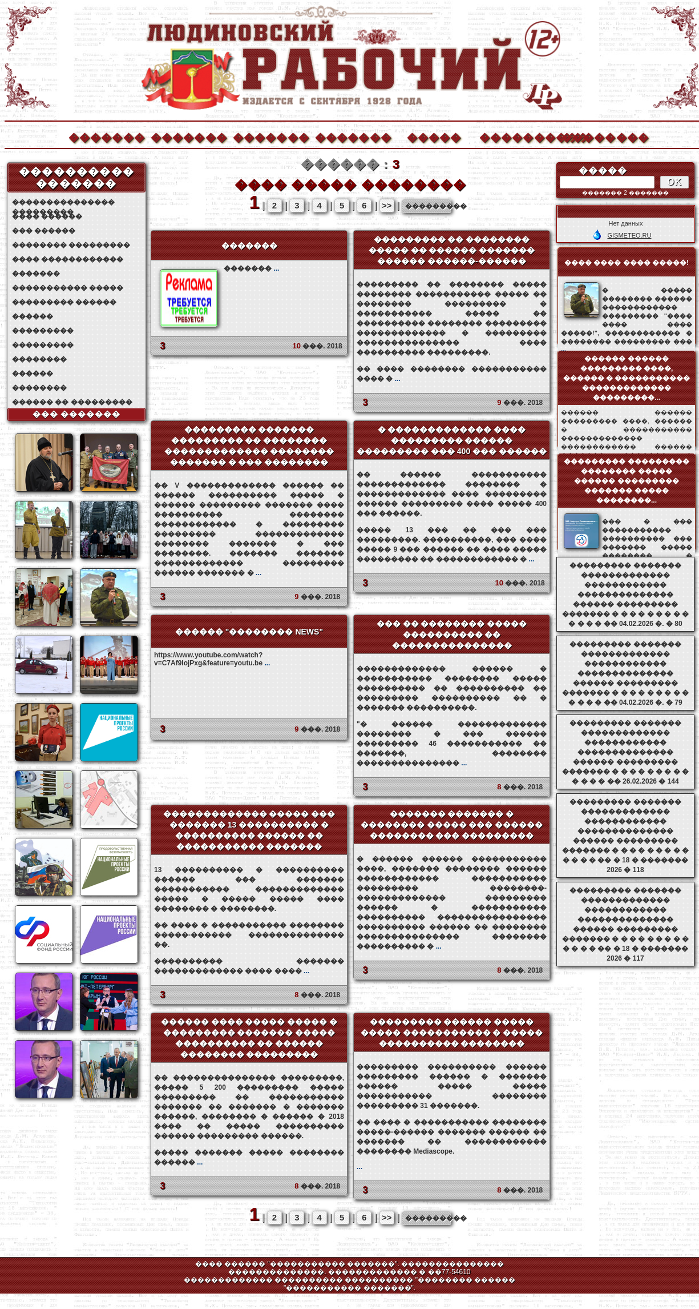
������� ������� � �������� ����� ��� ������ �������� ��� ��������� (452, 824)
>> (387, 205)
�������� (599, 136)
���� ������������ (67, 259)
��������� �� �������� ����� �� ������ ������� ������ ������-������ (452, 250)
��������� (43, 331)
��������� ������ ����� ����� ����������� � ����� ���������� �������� (452, 1032)
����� (434, 136)
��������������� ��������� (63, 202)
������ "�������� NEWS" (249, 631)
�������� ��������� (71, 245)
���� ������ (47, 216)
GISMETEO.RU (629, 235)
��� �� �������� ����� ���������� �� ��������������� (452, 634)
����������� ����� (67, 288)
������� (106, 136)
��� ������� (77, 414)
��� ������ (43, 231)
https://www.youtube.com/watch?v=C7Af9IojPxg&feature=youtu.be (212, 659)
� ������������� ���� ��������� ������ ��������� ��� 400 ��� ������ (452, 440)
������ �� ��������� (72, 402)
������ (32, 316)
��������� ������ (64, 302)
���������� (517, 136)
